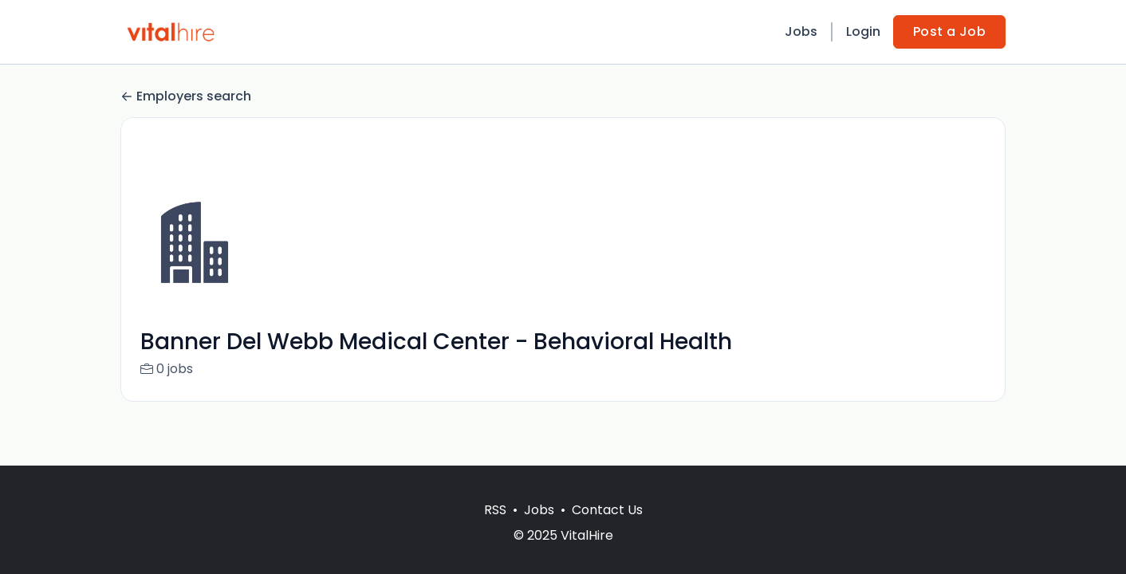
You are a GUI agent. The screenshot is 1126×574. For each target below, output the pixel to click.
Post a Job (949, 31)
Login (863, 31)
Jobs (801, 31)
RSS (495, 510)
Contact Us (607, 510)
